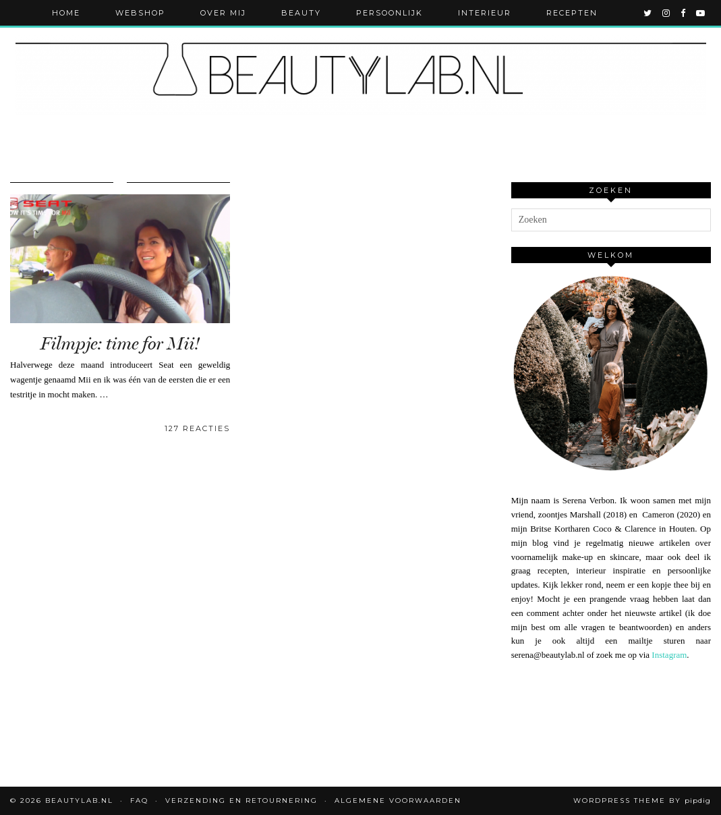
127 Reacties (197, 428)
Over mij (223, 13)
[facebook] (684, 13)
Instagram (669, 655)
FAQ (139, 800)
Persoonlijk (389, 13)
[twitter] (648, 13)
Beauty (301, 13)
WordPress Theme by (642, 800)
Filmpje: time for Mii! (120, 343)
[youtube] (701, 13)
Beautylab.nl (79, 800)
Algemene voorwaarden (398, 800)
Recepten (572, 13)
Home (66, 13)
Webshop (140, 13)
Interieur (484, 13)
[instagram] (666, 13)
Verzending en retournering (241, 800)
